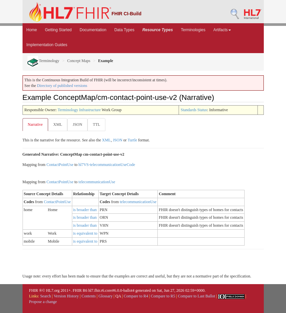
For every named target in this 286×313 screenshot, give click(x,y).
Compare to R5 (163, 296)
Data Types (124, 30)
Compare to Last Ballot (196, 296)
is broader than (85, 209)
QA (118, 296)
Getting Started (58, 30)
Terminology (44, 60)
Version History (66, 296)
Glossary (105, 296)
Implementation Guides (47, 44)
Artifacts (222, 30)
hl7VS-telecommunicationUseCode (107, 164)
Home (32, 30)
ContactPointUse (59, 164)
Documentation (93, 30)
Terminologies (193, 30)
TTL (96, 124)
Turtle (132, 140)
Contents (89, 296)
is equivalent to (85, 233)
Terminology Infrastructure (79, 110)
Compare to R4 (136, 296)
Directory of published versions (62, 85)
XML (57, 124)
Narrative (35, 124)
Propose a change (43, 301)
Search (45, 296)
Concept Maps (78, 60)
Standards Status (194, 110)
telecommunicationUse (97, 182)
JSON (77, 124)
